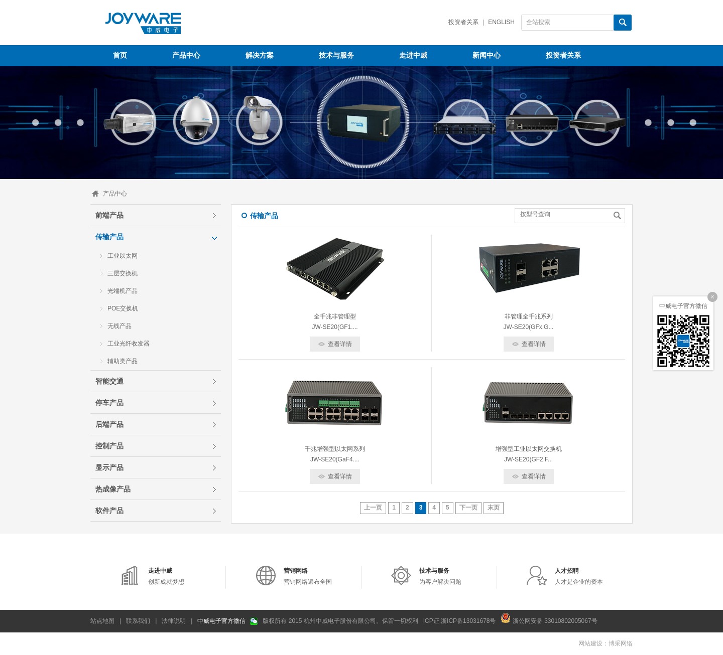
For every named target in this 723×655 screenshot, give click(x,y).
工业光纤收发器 (128, 343)
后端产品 (109, 424)
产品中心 (115, 193)
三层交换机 (122, 273)
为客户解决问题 (440, 576)
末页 (494, 507)
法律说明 (174, 620)
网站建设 (590, 643)
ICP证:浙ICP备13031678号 (459, 620)
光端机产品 (122, 290)
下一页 (468, 507)
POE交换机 (122, 308)
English (501, 22)
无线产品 (119, 326)
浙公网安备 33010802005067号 (549, 618)
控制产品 (109, 446)
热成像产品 (113, 489)
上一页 (373, 507)
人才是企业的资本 (579, 576)
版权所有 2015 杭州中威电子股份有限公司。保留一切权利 (340, 620)
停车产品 (109, 403)
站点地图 (102, 620)
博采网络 (621, 643)
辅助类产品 (122, 361)
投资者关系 (463, 22)
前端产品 (109, 215)
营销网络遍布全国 (308, 576)
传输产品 (109, 237)
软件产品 (109, 511)
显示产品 (109, 467)
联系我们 (138, 620)
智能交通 (109, 381)
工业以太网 (122, 255)
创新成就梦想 (166, 576)
